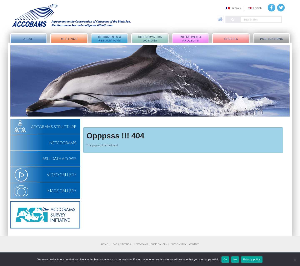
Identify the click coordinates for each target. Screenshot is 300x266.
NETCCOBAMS (62, 142)
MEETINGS (125, 244)
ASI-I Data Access (59, 158)
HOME (104, 244)
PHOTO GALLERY (159, 244)
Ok (225, 259)
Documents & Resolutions (109, 38)
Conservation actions (150, 38)
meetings (69, 38)
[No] (295, 259)
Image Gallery (61, 190)
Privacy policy (251, 259)
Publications (271, 38)
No (235, 259)
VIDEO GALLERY (178, 244)
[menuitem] (233, 8)
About (28, 38)
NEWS (114, 244)
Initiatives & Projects (190, 38)
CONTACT (194, 244)
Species (231, 38)
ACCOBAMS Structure (53, 126)
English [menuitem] (257, 8)
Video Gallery (61, 174)
